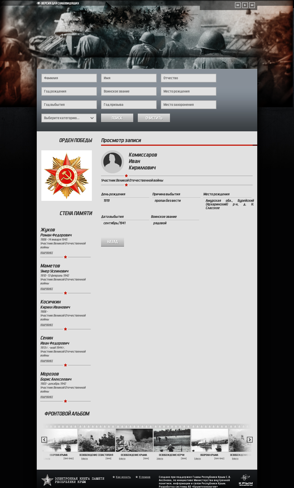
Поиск (117, 118)
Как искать (123, 477)
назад (112, 241)
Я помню (144, 477)
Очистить (154, 118)
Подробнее (46, 252)
